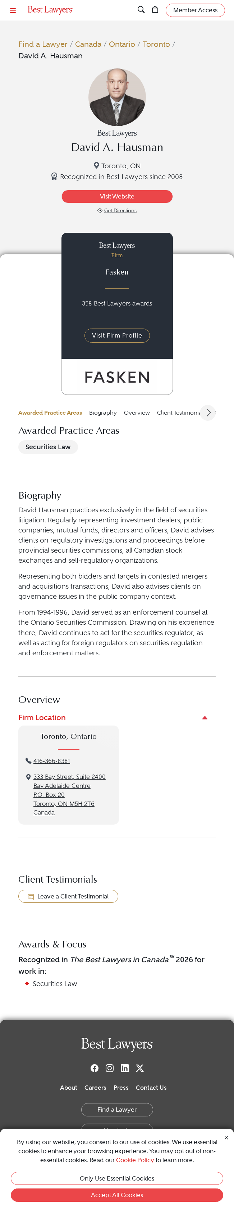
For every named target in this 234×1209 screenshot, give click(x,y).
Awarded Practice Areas (50, 412)
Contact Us (151, 1087)
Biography (103, 412)
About (68, 1087)
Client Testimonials (181, 412)
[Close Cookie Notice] (226, 1137)
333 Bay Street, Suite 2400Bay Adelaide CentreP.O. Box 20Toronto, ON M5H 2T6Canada (69, 794)
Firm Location (42, 717)
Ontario (122, 44)
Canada (88, 44)
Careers (95, 1087)
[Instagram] (110, 1067)
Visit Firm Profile (117, 335)
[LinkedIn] (125, 1067)
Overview (137, 412)
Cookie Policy (135, 1160)
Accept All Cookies (117, 1195)
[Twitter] (140, 1067)
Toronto (156, 44)
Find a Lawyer (43, 44)
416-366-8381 (51, 761)
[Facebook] (94, 1067)
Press (121, 1087)
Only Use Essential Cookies (117, 1178)
